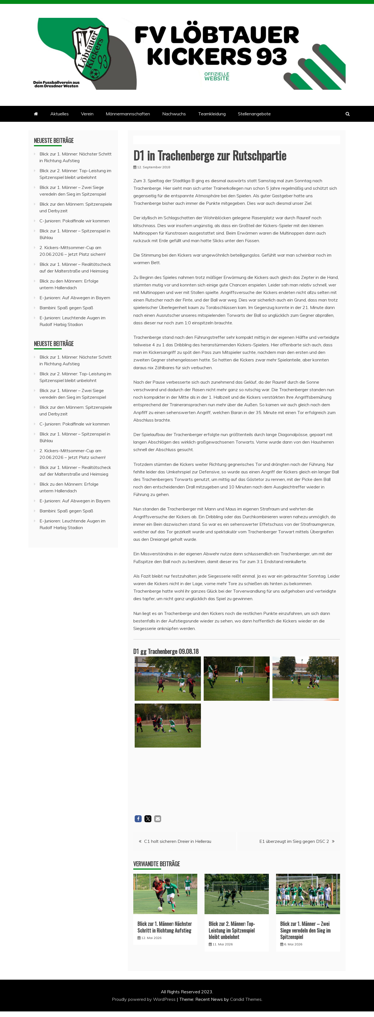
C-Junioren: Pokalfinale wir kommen (75, 220)
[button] (138, 818)
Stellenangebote (254, 113)
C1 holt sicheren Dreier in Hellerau (177, 841)
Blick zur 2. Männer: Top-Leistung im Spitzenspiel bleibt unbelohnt (232, 930)
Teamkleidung (212, 113)
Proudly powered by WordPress (144, 999)
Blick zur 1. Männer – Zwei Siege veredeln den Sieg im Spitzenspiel (305, 930)
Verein (87, 113)
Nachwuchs (174, 113)
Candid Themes (246, 999)
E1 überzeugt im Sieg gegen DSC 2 (294, 841)
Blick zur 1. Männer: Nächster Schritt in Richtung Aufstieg (164, 927)
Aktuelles (59, 113)
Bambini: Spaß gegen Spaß (66, 307)
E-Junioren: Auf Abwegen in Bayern (75, 297)
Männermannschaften (128, 113)
